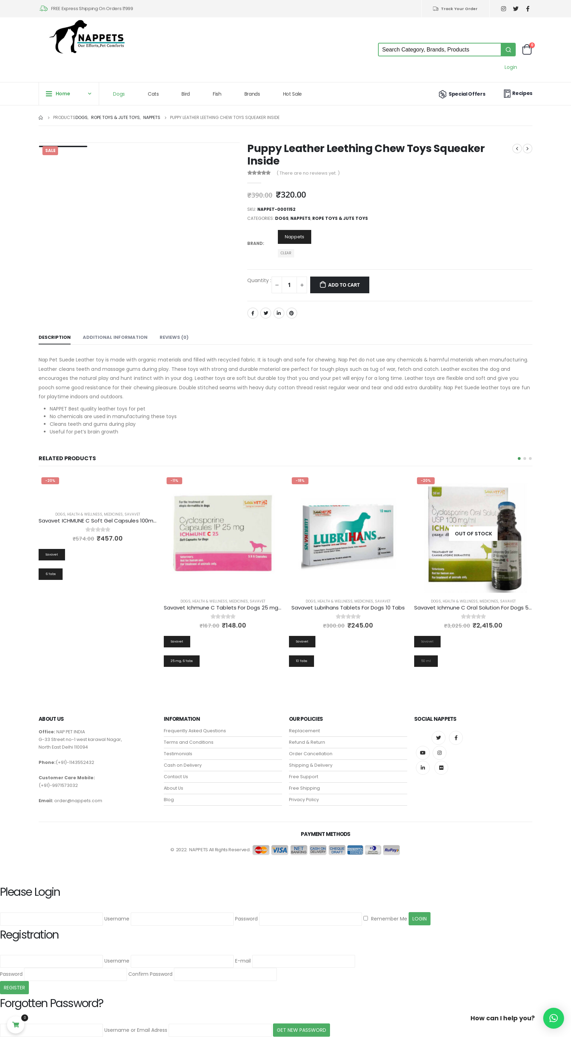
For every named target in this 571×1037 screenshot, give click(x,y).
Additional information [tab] (115, 337)
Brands (252, 93)
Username (116, 910)
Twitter (265, 313)
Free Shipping (304, 779)
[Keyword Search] (440, 49)
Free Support (303, 768)
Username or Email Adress (135, 1021)
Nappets (300, 218)
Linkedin (423, 759)
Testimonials (178, 745)
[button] (519, 458)
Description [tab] (55, 337)
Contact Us (176, 768)
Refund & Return (307, 733)
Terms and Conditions (189, 733)
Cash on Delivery (183, 756)
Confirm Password (150, 965)
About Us (173, 779)
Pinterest (291, 313)
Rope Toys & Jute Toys (340, 218)
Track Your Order (455, 9)
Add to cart (344, 284)
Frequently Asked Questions (195, 722)
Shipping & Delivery (310, 756)
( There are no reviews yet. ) (308, 173)
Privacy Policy (304, 791)
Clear (286, 253)
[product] (223, 533)
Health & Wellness (84, 514)
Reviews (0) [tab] (174, 337)
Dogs (119, 93)
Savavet (132, 514)
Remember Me (385, 910)
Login (511, 67)
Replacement (304, 722)
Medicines (113, 514)
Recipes (517, 93)
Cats (153, 93)
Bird (186, 93)
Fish (217, 93)
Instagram (440, 744)
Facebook (252, 313)
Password (246, 910)
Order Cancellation (310, 745)
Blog (169, 791)
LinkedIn (278, 313)
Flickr (441, 759)
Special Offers (461, 94)
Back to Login (57, 1032)
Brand (255, 243)
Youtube (423, 744)
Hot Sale (292, 93)
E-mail (243, 952)
